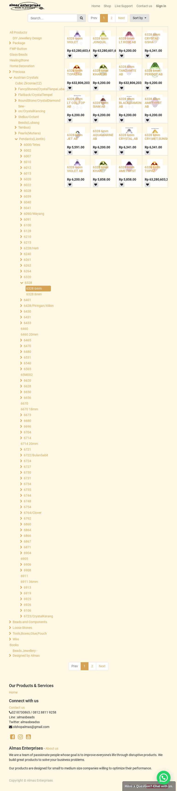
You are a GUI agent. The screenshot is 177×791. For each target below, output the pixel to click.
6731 (27, 478)
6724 (27, 461)
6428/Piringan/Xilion (38, 306)
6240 (27, 254)
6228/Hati (31, 248)
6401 (27, 300)
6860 (27, 524)
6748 (27, 501)
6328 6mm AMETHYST (127, 169)
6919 (27, 593)
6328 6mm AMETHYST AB (153, 103)
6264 (27, 271)
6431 (27, 317)
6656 (27, 398)
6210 (27, 237)
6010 (27, 162)
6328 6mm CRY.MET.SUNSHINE (159, 137)
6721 (27, 449)
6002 (27, 150)
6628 (27, 386)
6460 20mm (29, 334)
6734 (27, 484)
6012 (27, 168)
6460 (24, 329)
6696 (27, 426)
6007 (27, 156)
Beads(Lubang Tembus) (28, 125)
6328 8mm (34, 294)
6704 (27, 432)
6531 (27, 357)
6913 (27, 587)
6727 (27, 467)
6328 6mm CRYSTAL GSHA (152, 38)
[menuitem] (96, 6)
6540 (27, 363)
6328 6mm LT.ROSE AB (127, 40)
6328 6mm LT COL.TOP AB (76, 103)
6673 (27, 415)
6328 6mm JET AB (75, 137)
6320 (27, 277)
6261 (27, 260)
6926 (27, 605)
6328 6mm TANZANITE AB (127, 70)
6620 (27, 380)
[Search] (81, 18)
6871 (27, 547)
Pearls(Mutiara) (29, 133)
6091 (27, 219)
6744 (27, 495)
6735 (27, 490)
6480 (27, 352)
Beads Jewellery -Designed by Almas (26, 653)
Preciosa (19, 72)
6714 (27, 438)
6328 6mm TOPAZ (152, 169)
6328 (28, 283)
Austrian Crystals (26, 77)
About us (51, 748)
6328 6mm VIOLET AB (75, 169)
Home (13, 692)
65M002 (27, 375)
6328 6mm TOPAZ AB (75, 72)
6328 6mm (34, 288)
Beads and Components (30, 622)
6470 (27, 346)
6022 (27, 185)
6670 (24, 403)
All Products (18, 32)
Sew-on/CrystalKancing (31, 108)
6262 (27, 265)
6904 (27, 553)
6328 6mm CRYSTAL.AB (128, 137)
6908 (27, 570)
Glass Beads (18, 54)
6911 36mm (29, 582)
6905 (24, 559)
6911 (24, 576)
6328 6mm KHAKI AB (100, 72)
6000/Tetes (32, 145)
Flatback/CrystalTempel (35, 95)
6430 (27, 311)
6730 (27, 472)
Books (14, 645)
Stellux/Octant (28, 117)
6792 (27, 518)
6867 (27, 541)
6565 (27, 369)
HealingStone (19, 60)
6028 (27, 191)
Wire (16, 639)
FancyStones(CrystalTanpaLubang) (35, 89)
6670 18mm (29, 409)
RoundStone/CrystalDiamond (35, 100)
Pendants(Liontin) (32, 139)
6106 (27, 610)
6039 (27, 196)
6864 (27, 530)
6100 (27, 225)
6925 (27, 599)
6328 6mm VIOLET (75, 40)
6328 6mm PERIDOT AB (154, 72)
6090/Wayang (34, 214)
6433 (27, 323)
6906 (27, 564)
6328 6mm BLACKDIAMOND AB (131, 103)
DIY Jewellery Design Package (27, 40)
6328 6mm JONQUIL (100, 40)
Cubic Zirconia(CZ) (28, 83)
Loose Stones (22, 628)
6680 (27, 421)
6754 (27, 507)
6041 (27, 208)
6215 (27, 242)
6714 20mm (29, 444)
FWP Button (18, 49)
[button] (139, 18)
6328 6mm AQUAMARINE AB (103, 135)
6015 (27, 173)
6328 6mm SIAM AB (100, 105)
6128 (27, 231)
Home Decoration (22, 66)
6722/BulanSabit (36, 455)
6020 (27, 179)
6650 (27, 392)
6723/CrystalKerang (38, 616)
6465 (27, 340)
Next (121, 18)
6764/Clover (32, 513)
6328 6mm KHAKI (100, 169)
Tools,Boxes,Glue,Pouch (30, 633)
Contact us (17, 707)
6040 (27, 202)
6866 (27, 536)
